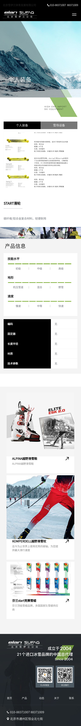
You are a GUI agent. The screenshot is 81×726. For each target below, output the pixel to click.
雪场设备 (59, 125)
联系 (71, 698)
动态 (41, 698)
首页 (9, 698)
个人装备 (22, 125)
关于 (56, 698)
